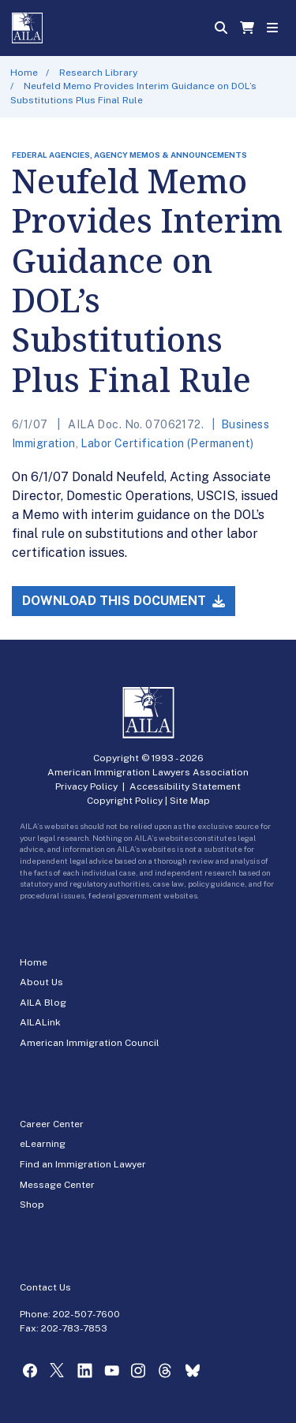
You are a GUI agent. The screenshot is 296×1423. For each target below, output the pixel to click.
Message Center (57, 1184)
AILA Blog (43, 1002)
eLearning (43, 1143)
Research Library (98, 72)
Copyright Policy (125, 800)
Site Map (190, 800)
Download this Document (123, 600)
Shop (32, 1204)
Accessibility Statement (185, 786)
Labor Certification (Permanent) (167, 443)
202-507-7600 (86, 1314)
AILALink (40, 1022)
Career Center (52, 1124)
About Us (41, 982)
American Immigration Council (89, 1042)
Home (24, 72)
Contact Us (45, 1287)
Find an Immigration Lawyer (83, 1164)
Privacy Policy (86, 786)
